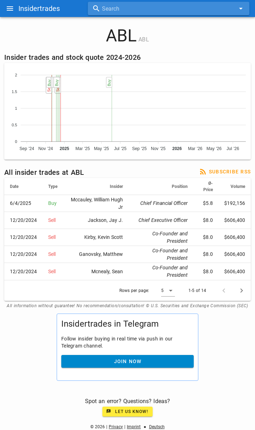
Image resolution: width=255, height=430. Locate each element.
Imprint (134, 426)
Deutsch (157, 426)
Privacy (116, 426)
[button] (168, 290)
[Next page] (241, 290)
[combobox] (168, 8)
